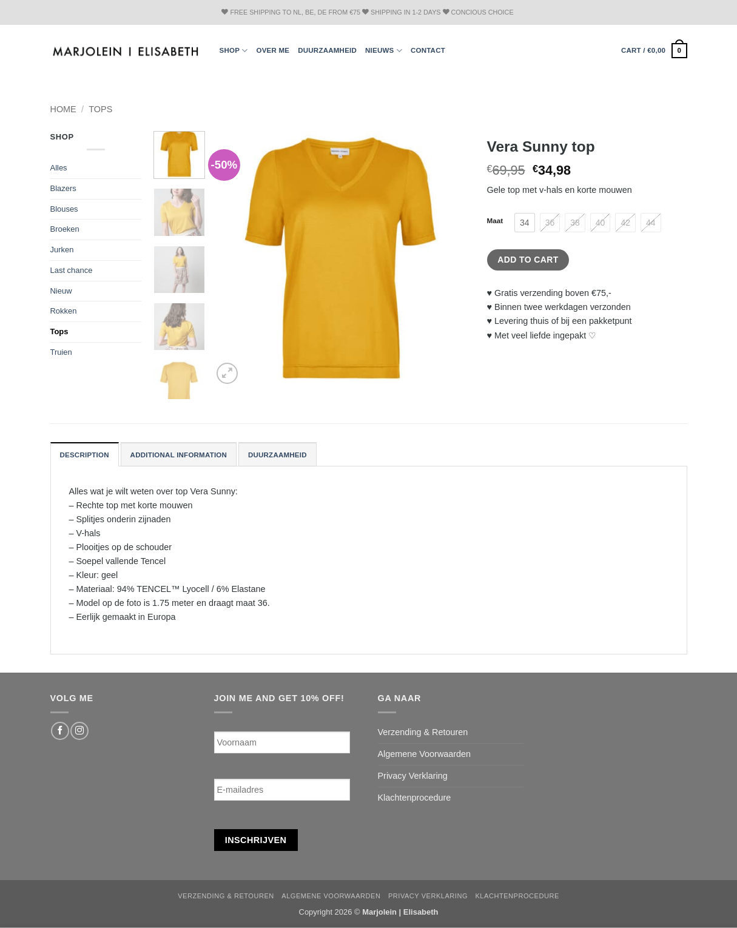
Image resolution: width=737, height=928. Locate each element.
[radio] (524, 223)
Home (63, 109)
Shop (234, 50)
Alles (58, 167)
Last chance (71, 270)
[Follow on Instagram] (79, 731)
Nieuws (383, 50)
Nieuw (61, 290)
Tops (100, 109)
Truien (61, 352)
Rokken (63, 310)
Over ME (272, 50)
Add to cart (527, 259)
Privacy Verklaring (413, 776)
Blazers (63, 188)
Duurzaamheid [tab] (277, 455)
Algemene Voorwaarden (424, 754)
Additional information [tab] (178, 455)
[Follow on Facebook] (60, 731)
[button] (654, 50)
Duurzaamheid (327, 50)
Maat (495, 220)
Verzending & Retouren (423, 732)
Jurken (62, 249)
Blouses (64, 209)
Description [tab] (84, 455)
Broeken (64, 229)
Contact (428, 50)
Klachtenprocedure (414, 797)
